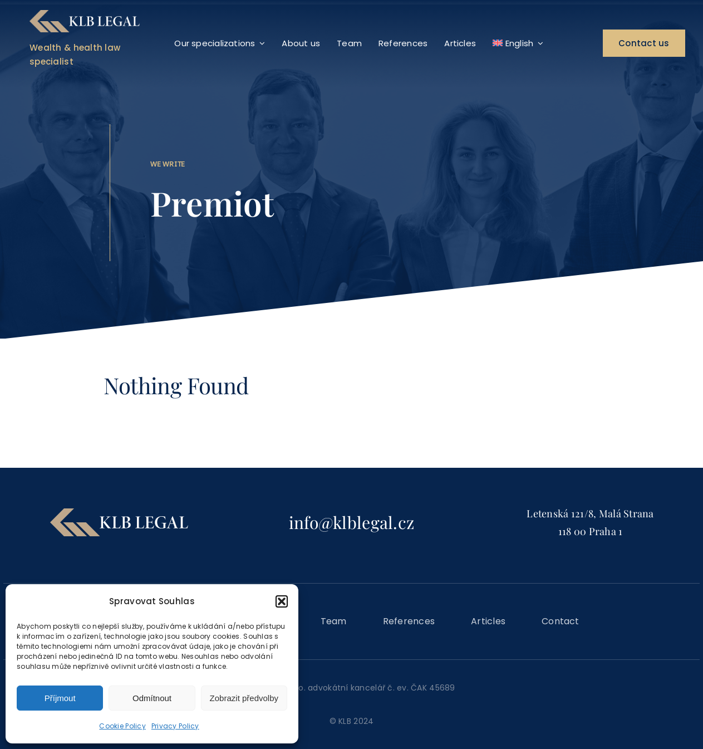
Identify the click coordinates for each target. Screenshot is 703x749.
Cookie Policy (122, 726)
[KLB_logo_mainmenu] (84, 15)
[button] (281, 601)
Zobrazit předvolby (244, 698)
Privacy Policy (175, 726)
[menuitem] (518, 43)
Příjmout (60, 698)
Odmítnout (151, 698)
